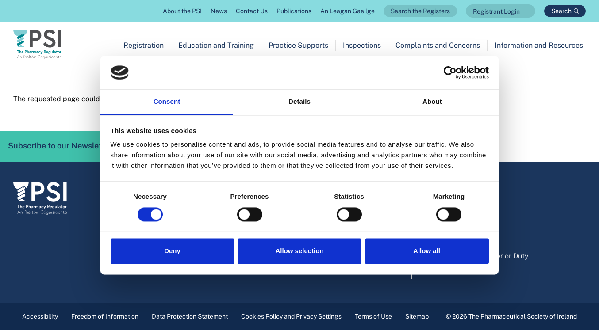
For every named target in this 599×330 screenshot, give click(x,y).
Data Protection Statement (190, 316)
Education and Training (216, 45)
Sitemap (417, 316)
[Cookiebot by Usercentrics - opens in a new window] (450, 72)
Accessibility (40, 316)
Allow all (426, 251)
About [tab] (432, 102)
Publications (293, 11)
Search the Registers (420, 11)
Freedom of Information (104, 316)
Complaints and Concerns (437, 45)
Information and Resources (539, 45)
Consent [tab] (167, 102)
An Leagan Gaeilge (347, 11)
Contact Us (252, 11)
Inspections (362, 45)
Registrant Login (496, 11)
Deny (172, 251)
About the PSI (182, 11)
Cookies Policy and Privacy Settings (291, 316)
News (219, 11)
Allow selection (299, 251)
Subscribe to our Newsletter (72, 146)
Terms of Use (373, 316)
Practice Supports (298, 45)
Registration (143, 45)
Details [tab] (299, 102)
